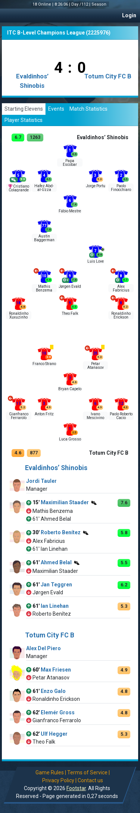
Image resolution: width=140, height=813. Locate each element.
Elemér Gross (58, 712)
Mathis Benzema (44, 288)
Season (99, 4)
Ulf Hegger (54, 734)
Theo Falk (70, 313)
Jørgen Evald (70, 286)
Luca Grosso (70, 439)
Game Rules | (50, 772)
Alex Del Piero (43, 648)
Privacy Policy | (59, 780)
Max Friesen (56, 670)
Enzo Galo (53, 691)
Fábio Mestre (70, 211)
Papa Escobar (70, 163)
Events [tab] (56, 109)
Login (129, 15)
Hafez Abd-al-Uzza (44, 188)
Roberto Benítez (61, 533)
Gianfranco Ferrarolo (18, 416)
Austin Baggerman (44, 238)
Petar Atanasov (95, 366)
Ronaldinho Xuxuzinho (18, 315)
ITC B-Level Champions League (46, 33)
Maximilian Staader (65, 503)
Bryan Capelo (69, 389)
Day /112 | (81, 4)
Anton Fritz (44, 414)
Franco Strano (44, 364)
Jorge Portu (95, 186)
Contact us (90, 780)
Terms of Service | (88, 772)
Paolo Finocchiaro (121, 188)
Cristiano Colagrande (19, 188)
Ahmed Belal (56, 563)
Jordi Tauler (41, 481)
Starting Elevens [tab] (23, 109)
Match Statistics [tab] (88, 109)
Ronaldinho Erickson (121, 315)
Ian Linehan (55, 606)
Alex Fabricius (121, 288)
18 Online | (43, 4)
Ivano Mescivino (95, 416)
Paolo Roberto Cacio (121, 416)
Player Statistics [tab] (23, 120)
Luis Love (95, 261)
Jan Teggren (56, 585)
